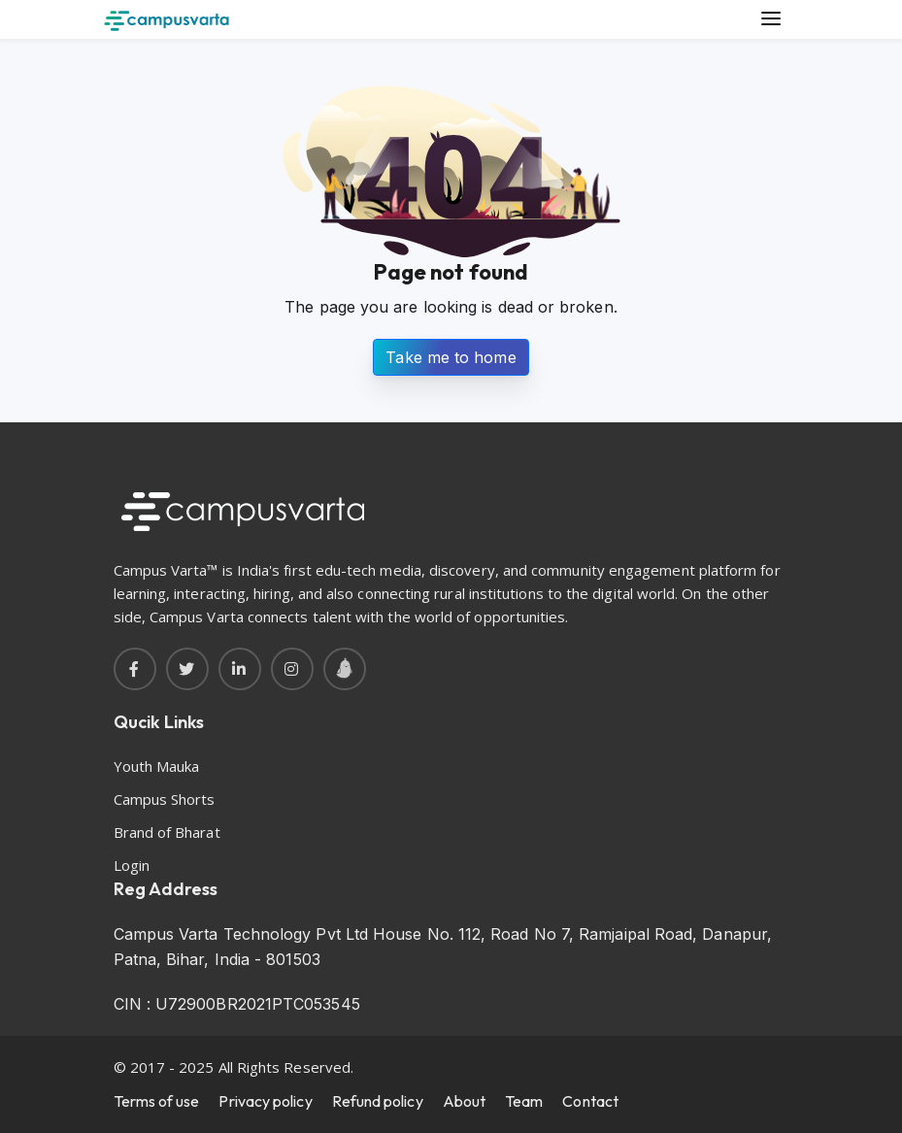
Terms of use (157, 1101)
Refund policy (377, 1101)
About (464, 1101)
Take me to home (450, 357)
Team (524, 1101)
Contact (590, 1101)
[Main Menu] (771, 19)
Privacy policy (265, 1101)
